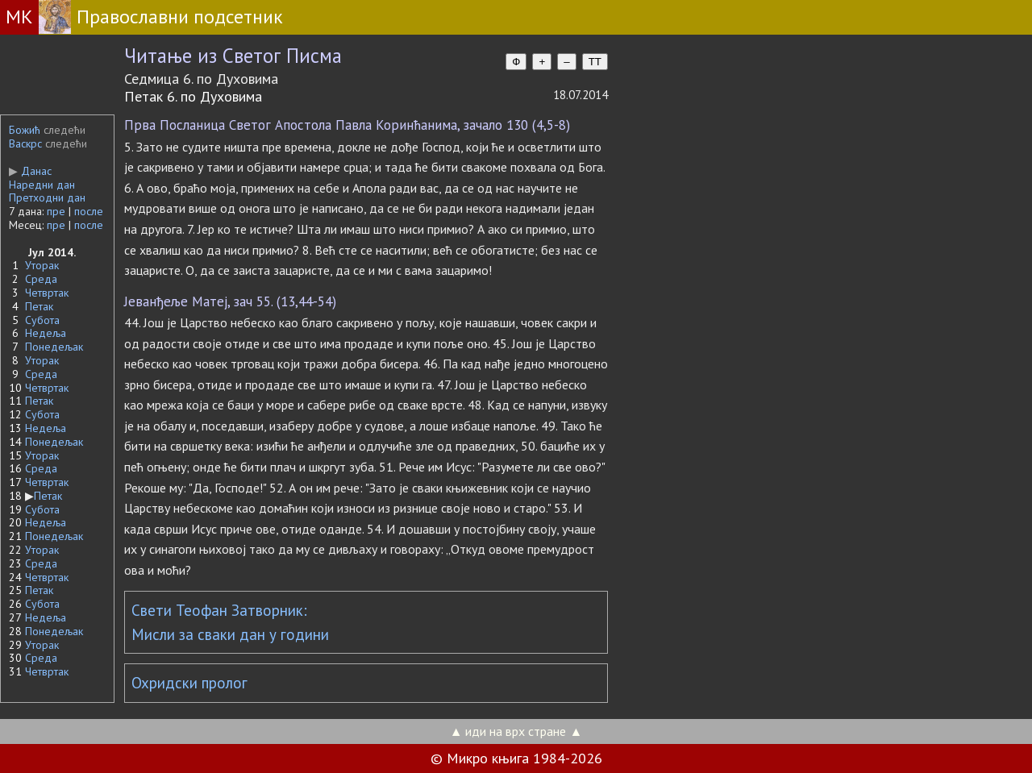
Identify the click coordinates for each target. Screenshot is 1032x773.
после (88, 211)
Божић (24, 130)
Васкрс (25, 143)
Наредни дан (42, 184)
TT (595, 62)
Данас (30, 171)
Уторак (42, 265)
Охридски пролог (189, 682)
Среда (41, 279)
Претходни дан (47, 197)
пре (56, 211)
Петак (39, 306)
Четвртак (47, 292)
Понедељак (54, 346)
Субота (42, 320)
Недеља (45, 333)
